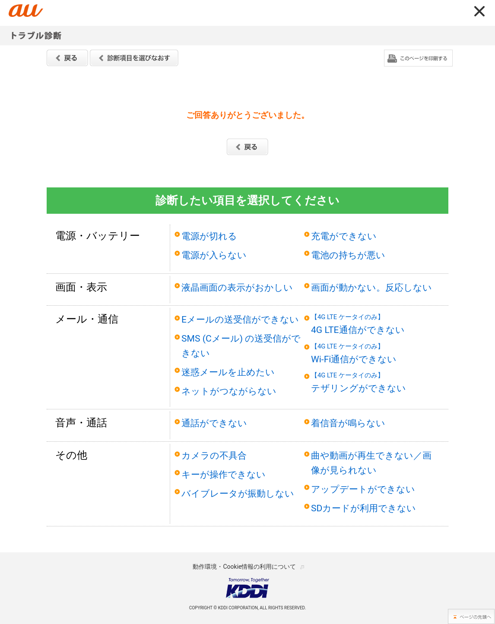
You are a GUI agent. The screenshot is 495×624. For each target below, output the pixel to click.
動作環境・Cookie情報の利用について (244, 566)
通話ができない (214, 423)
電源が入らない (214, 255)
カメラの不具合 (214, 455)
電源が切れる (209, 236)
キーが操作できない (223, 474)
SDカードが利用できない (363, 508)
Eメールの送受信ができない (240, 319)
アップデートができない (363, 489)
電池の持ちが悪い (348, 255)
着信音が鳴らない (348, 423)
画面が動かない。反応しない (371, 287)
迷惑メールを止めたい (228, 372)
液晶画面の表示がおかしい (237, 287)
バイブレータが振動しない (237, 493)
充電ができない (344, 236)
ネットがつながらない (228, 391)
